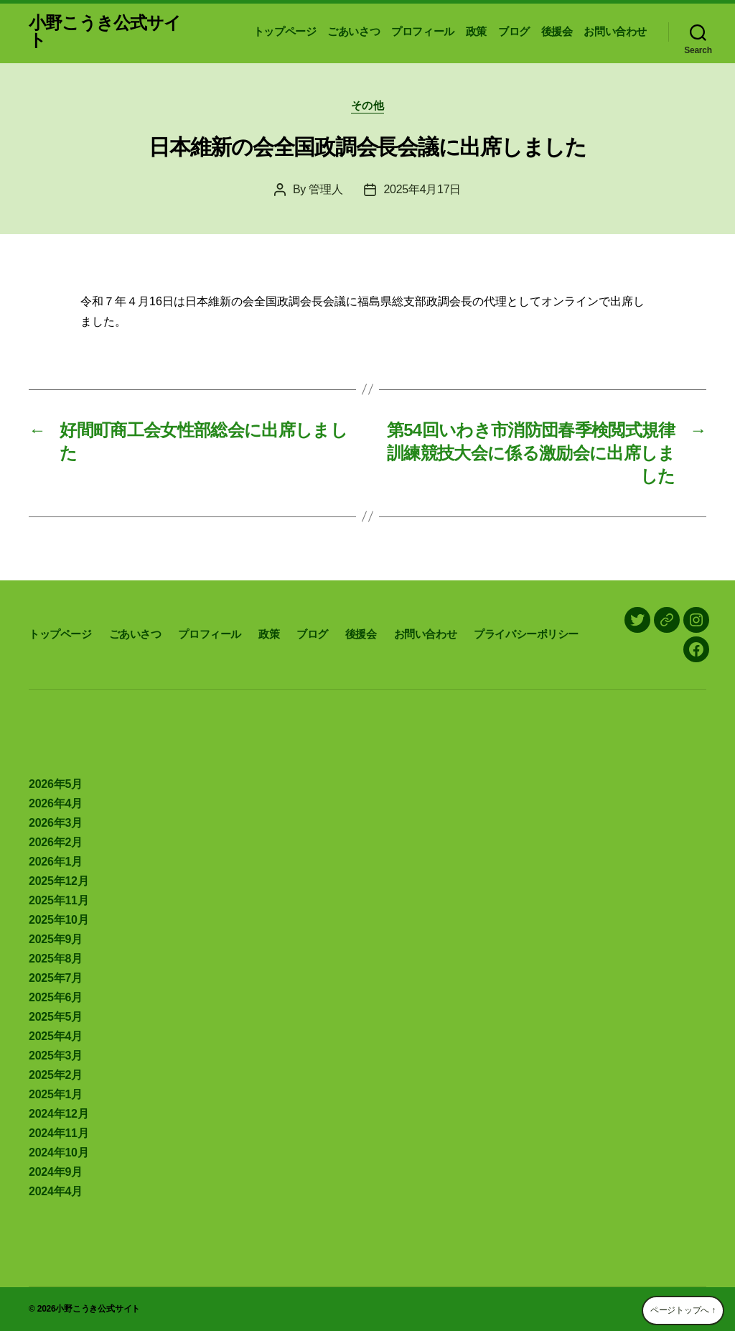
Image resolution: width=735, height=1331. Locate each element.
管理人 (325, 189)
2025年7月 (56, 978)
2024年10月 (58, 1152)
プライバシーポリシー (526, 634)
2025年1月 (56, 1094)
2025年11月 (58, 900)
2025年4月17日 (422, 189)
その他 (368, 105)
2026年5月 (56, 784)
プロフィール (422, 31)
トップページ (285, 31)
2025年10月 (58, 920)
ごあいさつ (353, 31)
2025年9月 (56, 939)
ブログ (514, 31)
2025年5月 (56, 1017)
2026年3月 (56, 823)
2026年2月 (56, 842)
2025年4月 (56, 1036)
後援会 (557, 31)
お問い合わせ (615, 31)
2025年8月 (56, 958)
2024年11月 (58, 1133)
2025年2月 (56, 1075)
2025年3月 (56, 1055)
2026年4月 (56, 803)
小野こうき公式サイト (105, 31)
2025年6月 (56, 997)
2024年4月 (56, 1191)
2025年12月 (58, 881)
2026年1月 (56, 861)
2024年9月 (56, 1172)
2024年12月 (58, 1114)
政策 (476, 31)
